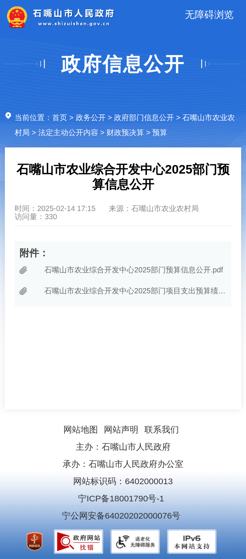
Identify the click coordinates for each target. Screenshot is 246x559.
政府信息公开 (123, 64)
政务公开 (91, 117)
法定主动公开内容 (68, 132)
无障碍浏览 (209, 14)
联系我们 (161, 429)
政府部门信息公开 (144, 117)
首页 (59, 117)
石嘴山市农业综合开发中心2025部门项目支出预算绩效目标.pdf (135, 291)
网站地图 (80, 429)
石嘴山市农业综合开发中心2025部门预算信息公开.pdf (133, 270)
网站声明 (121, 429)
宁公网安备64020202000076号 (121, 515)
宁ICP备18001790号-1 (121, 498)
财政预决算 (125, 132)
